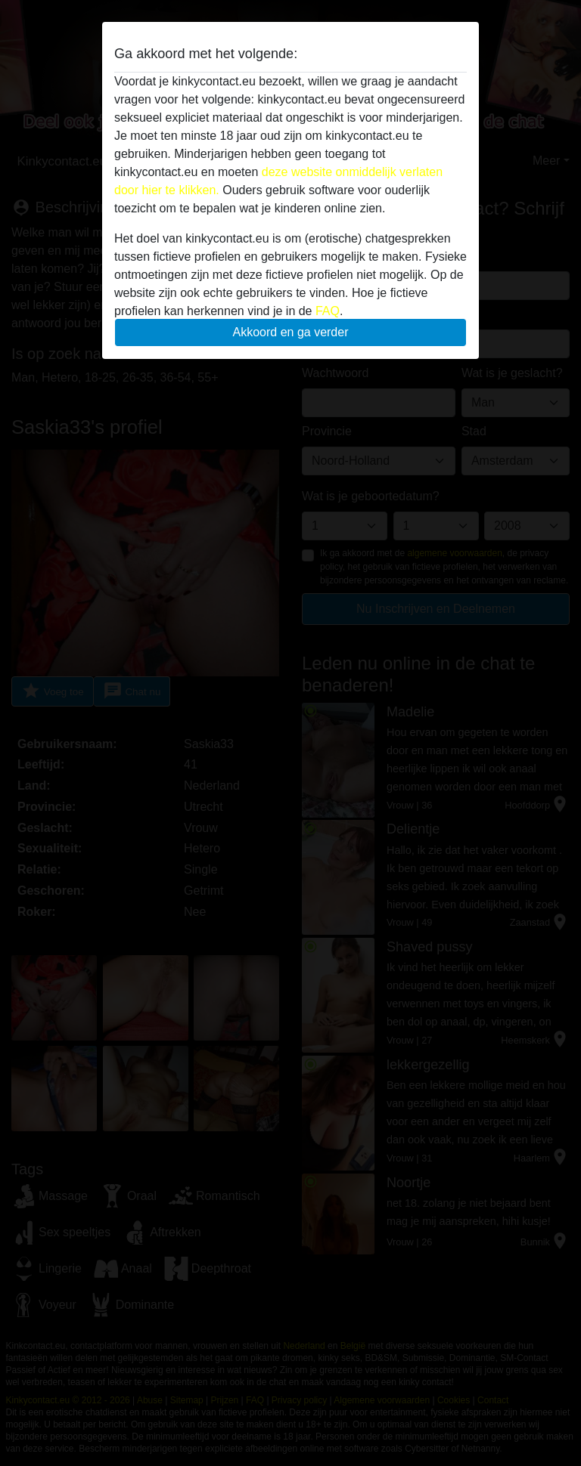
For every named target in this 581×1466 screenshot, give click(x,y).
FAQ (327, 311)
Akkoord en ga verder (291, 332)
